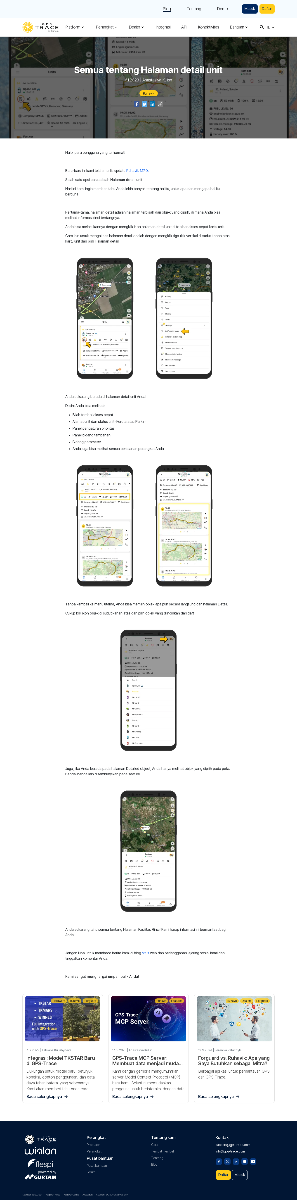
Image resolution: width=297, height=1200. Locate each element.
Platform (72, 27)
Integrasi (163, 27)
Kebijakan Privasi (53, 1194)
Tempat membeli (162, 1149)
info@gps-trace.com (230, 1149)
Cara (154, 1142)
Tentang (189, 9)
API (184, 27)
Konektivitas (208, 27)
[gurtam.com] (40, 1148)
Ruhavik (148, 93)
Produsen (93, 1142)
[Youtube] (253, 1158)
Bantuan (237, 27)
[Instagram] (244, 1158)
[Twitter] (227, 1158)
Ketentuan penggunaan (32, 1194)
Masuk (246, 9)
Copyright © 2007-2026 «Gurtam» (112, 1194)
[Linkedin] (236, 1158)
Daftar (265, 9)
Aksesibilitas (87, 1194)
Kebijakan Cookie (71, 1194)
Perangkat (105, 27)
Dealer (134, 27)
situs (145, 953)
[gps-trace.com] (40, 27)
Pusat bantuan (97, 1163)
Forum (91, 1169)
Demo (217, 9)
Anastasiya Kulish (157, 80)
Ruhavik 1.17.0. (137, 170)
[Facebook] (219, 1158)
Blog (162, 9)
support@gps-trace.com (233, 1142)
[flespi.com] (40, 1160)
